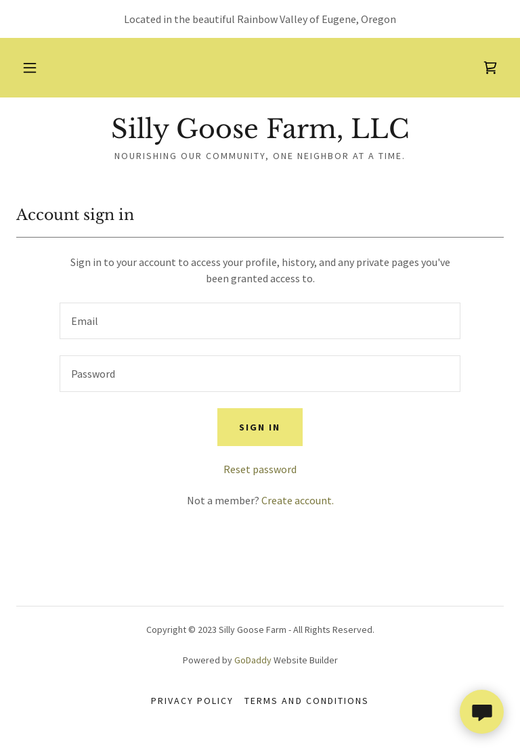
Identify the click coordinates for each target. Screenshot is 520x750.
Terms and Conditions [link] (306, 700)
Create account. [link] (297, 500)
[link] (490, 67)
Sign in (259, 427)
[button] (29, 67)
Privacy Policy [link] (192, 700)
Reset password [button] (260, 469)
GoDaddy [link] (253, 660)
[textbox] (260, 321)
